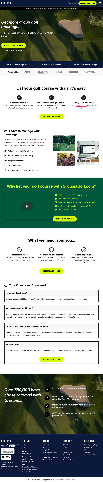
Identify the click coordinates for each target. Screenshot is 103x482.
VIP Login (72, 3)
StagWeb (87, 452)
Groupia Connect (32, 142)
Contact (65, 447)
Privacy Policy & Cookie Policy (65, 479)
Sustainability (67, 452)
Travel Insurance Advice (50, 452)
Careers (65, 450)
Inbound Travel (47, 455)
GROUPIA (6, 3)
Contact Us (25, 445)
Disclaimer (66, 457)
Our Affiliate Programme (50, 457)
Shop (44, 447)
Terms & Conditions (69, 455)
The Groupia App (48, 460)
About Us (66, 445)
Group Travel (46, 445)
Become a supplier (51, 117)
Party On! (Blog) (47, 450)
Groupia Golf (88, 447)
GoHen (86, 450)
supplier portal (81, 105)
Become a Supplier (87, 3)
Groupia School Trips (90, 455)
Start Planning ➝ (71, 8)
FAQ (23, 447)
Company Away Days (91, 445)
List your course (13, 45)
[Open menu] (100, 3)
